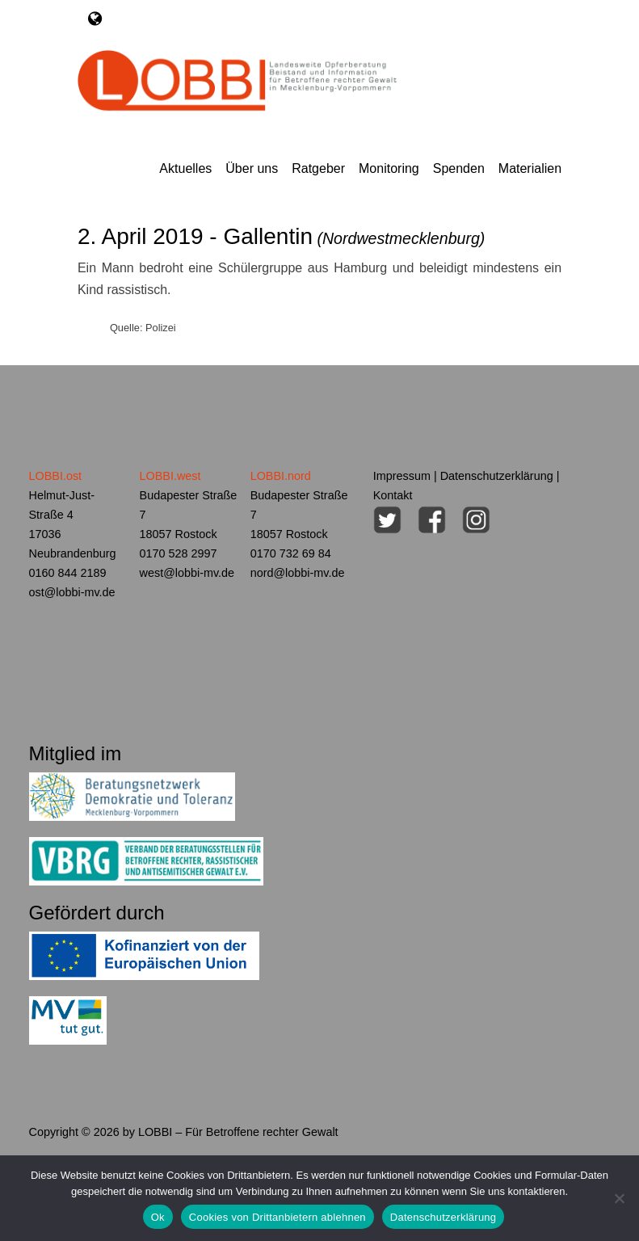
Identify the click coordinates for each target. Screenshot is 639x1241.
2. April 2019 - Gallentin (282, 236)
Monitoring (389, 168)
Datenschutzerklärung (496, 475)
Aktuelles (185, 168)
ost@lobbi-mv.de (72, 592)
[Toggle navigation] (95, 18)
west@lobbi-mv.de (187, 572)
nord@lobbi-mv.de (297, 572)
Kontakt (393, 495)
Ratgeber (318, 168)
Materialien (529, 168)
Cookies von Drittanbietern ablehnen (277, 1217)
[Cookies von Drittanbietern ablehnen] (619, 1198)
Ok (158, 1217)
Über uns (251, 168)
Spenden (459, 168)
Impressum (402, 475)
